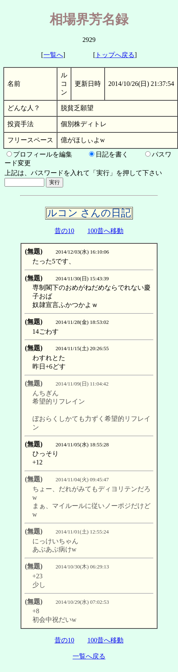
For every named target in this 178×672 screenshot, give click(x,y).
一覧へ (53, 54)
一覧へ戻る (89, 656)
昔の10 (64, 230)
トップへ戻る (115, 54)
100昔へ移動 (105, 230)
